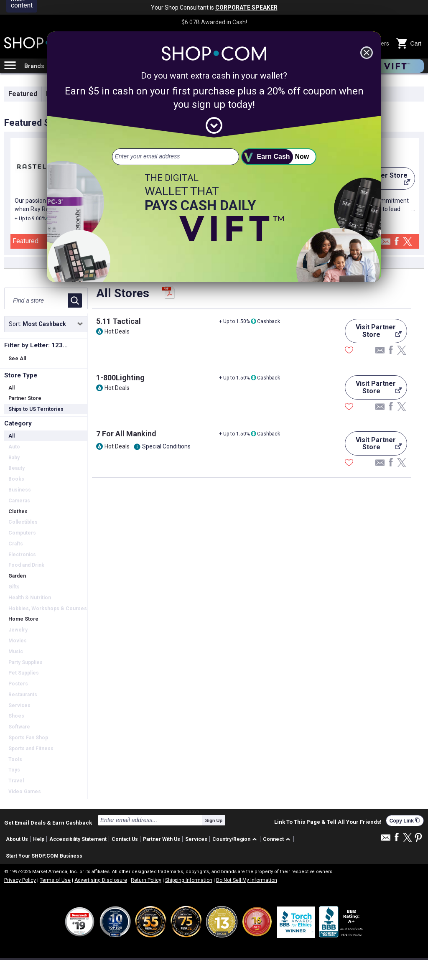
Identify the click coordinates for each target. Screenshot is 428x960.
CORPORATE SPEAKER (246, 7)
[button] (235, 839)
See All (17, 359)
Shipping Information (188, 880)
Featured (22, 94)
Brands (34, 66)
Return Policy (146, 880)
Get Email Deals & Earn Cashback (48, 822)
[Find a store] (37, 300)
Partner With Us (161, 839)
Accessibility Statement (78, 839)
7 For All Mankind (126, 433)
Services (196, 839)
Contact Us (125, 839)
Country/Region (231, 839)
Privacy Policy (20, 880)
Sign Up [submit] (214, 820)
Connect (273, 839)
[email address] (175, 156)
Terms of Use (55, 880)
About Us (17, 839)
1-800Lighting (120, 377)
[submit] (278, 156)
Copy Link (405, 820)
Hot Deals (117, 331)
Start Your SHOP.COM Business (44, 856)
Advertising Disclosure (100, 880)
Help (38, 839)
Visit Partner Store (373, 333)
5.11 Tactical (118, 321)
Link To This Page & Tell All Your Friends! (328, 822)
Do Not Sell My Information (246, 880)
